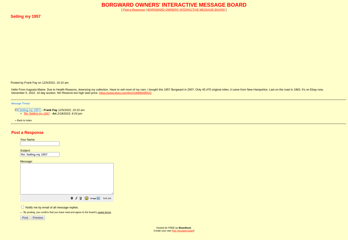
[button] (83, 205)
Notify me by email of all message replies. (50, 213)
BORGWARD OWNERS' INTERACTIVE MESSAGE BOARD (186, 9)
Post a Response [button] (134, 9)
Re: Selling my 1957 (37, 113)
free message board (183, 236)
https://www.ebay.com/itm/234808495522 (125, 93)
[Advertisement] (44, 49)
